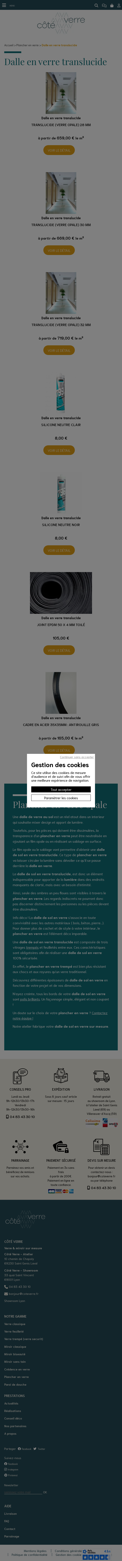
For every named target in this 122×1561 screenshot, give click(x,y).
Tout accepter (61, 789)
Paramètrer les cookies (61, 797)
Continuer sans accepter (77, 757)
